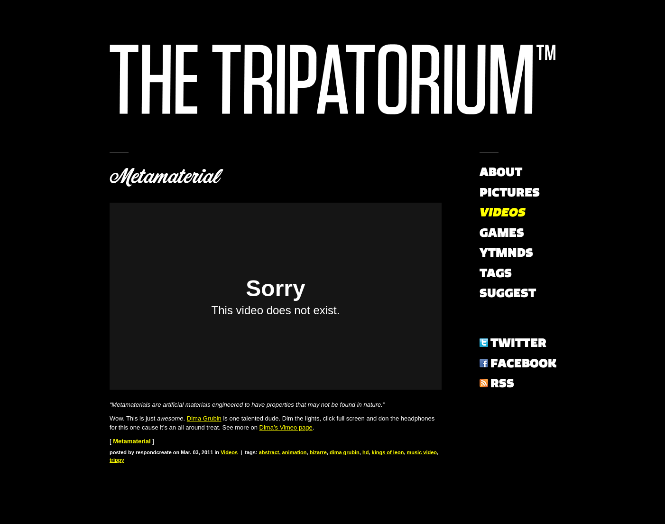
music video (422, 452)
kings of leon (388, 452)
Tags (496, 273)
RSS (502, 383)
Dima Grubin (204, 418)
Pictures (510, 192)
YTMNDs (506, 252)
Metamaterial (164, 176)
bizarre (318, 452)
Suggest (508, 292)
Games (502, 232)
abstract (269, 452)
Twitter (518, 342)
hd (365, 452)
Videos (229, 452)
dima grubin (345, 452)
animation (294, 452)
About (501, 171)
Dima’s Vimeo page (286, 427)
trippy (117, 460)
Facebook (523, 363)
